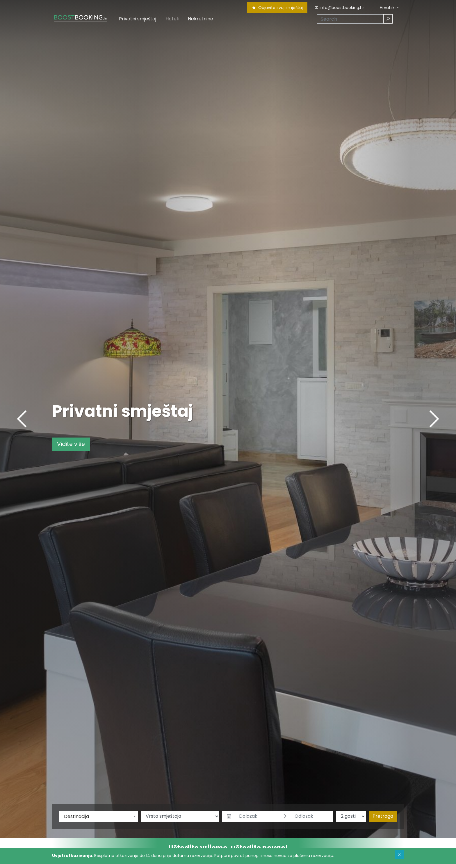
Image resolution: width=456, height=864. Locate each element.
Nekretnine (200, 18)
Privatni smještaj (137, 18)
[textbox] (98, 816)
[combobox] (98, 816)
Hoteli (172, 18)
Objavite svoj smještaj (277, 7)
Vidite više (71, 444)
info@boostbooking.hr (339, 7)
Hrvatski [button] (384, 7)
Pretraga (383, 816)
